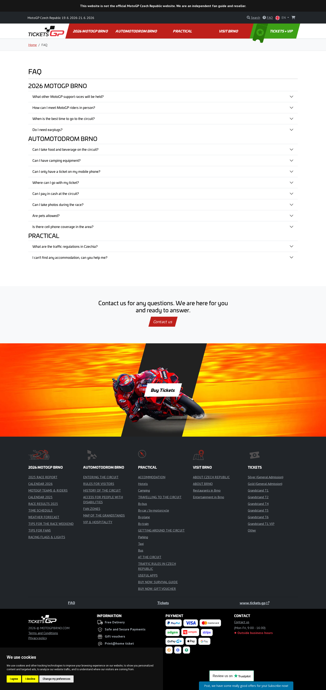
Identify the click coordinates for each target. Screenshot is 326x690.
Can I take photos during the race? (57, 204)
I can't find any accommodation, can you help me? (69, 257)
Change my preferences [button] (56, 679)
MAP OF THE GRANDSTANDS (104, 515)
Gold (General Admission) (265, 484)
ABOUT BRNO (203, 484)
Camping (144, 490)
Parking (143, 537)
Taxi (141, 544)
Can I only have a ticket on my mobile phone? (66, 171)
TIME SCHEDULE (40, 510)
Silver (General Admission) (265, 477)
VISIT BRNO (229, 31)
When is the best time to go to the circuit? (63, 118)
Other (252, 530)
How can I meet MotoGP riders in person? (63, 107)
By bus (142, 504)
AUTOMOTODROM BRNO (136, 31)
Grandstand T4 (258, 504)
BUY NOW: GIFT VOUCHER (157, 589)
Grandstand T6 (258, 517)
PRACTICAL (183, 31)
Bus (140, 550)
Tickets (163, 602)
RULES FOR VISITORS (98, 484)
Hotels (143, 484)
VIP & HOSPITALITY (97, 522)
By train (143, 524)
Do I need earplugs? (47, 129)
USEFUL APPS (148, 575)
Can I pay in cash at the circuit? (55, 193)
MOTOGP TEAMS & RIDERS (48, 490)
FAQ (71, 602)
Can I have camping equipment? (56, 160)
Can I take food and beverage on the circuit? (65, 149)
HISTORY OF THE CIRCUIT (102, 490)
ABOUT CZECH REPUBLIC (211, 477)
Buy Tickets (163, 390)
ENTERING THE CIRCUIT (101, 477)
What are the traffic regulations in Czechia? (65, 246)
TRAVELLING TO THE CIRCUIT (160, 497)
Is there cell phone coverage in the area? (62, 226)
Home (32, 45)
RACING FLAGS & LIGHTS (46, 537)
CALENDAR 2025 (40, 497)
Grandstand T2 (258, 497)
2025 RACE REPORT (42, 477)
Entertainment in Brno (208, 497)
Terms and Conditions (43, 633)
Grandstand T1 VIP (261, 524)
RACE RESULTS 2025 (43, 504)
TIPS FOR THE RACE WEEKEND (51, 524)
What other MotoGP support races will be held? (68, 96)
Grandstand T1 (258, 490)
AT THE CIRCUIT (149, 557)
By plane (144, 517)
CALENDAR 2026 (40, 484)
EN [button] (280, 17)
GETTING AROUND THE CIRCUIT (161, 530)
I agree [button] (14, 679)
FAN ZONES (91, 509)
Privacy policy (37, 638)
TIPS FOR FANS (39, 530)
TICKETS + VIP (273, 31)
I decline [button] (30, 679)
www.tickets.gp (254, 602)
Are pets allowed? (45, 215)
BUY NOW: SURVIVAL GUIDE (158, 582)
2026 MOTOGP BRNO (90, 31)
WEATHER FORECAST (43, 517)
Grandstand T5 (258, 510)
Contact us (163, 321)
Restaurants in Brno (207, 490)
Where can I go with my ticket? (55, 182)
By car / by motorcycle (153, 510)
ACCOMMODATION (151, 477)
